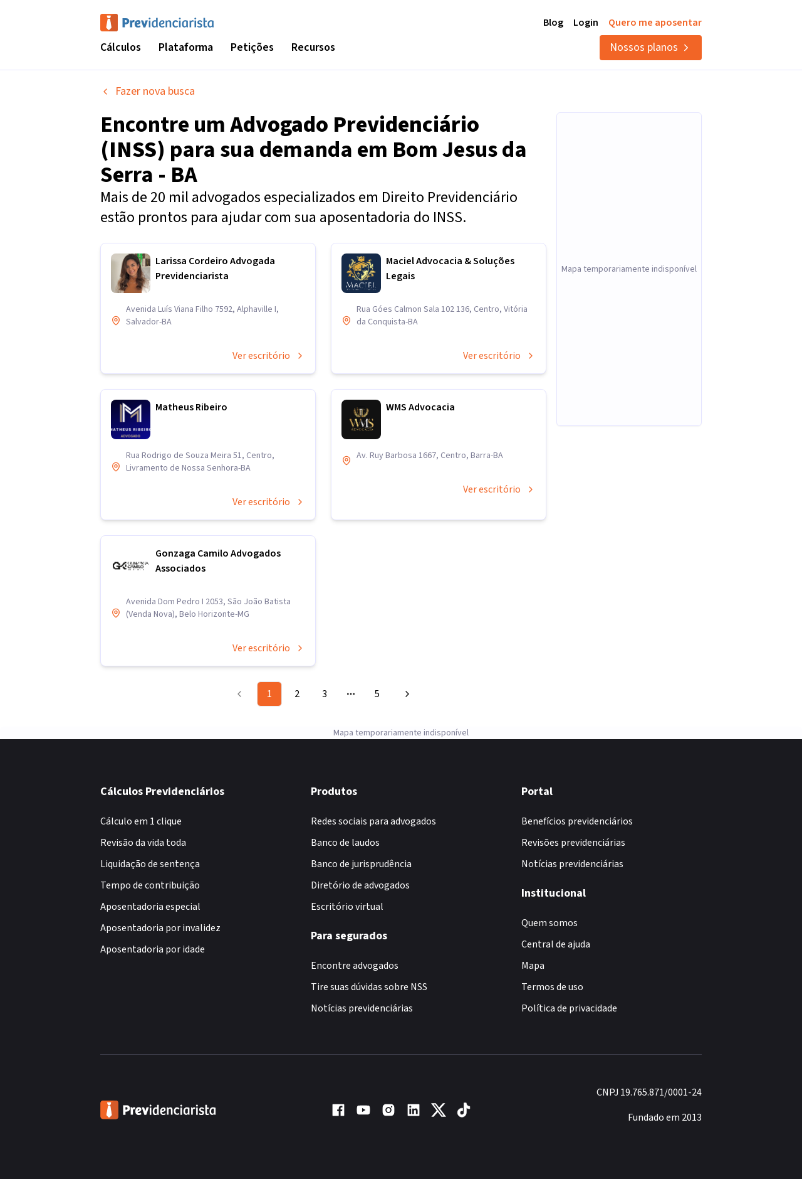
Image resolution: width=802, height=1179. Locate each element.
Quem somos (549, 923)
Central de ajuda (555, 944)
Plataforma (186, 47)
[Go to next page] (405, 694)
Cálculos (120, 47)
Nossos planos (651, 47)
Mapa (532, 965)
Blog (553, 22)
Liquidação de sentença (150, 864)
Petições (252, 47)
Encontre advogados (354, 965)
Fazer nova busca (147, 91)
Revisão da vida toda (143, 842)
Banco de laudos (345, 842)
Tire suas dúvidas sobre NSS (369, 987)
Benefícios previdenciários (577, 821)
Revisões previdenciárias (573, 842)
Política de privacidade (569, 1008)
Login (585, 22)
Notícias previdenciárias (362, 1008)
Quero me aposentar (655, 22)
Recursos (313, 47)
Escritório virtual (347, 906)
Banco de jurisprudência (361, 864)
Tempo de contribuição (150, 885)
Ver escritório (268, 356)
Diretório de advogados (360, 885)
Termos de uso (552, 987)
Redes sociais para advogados (373, 821)
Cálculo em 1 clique (141, 821)
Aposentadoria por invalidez (160, 928)
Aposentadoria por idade (152, 949)
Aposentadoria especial (150, 906)
